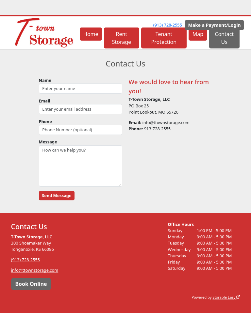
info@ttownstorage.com (35, 270)
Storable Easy (226, 297)
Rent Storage (121, 38)
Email (44, 101)
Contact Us (224, 38)
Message (48, 142)
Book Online (31, 283)
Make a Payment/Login (214, 25)
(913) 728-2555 (167, 25)
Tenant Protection (164, 38)
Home (90, 34)
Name (45, 80)
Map (197, 34)
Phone (45, 121)
